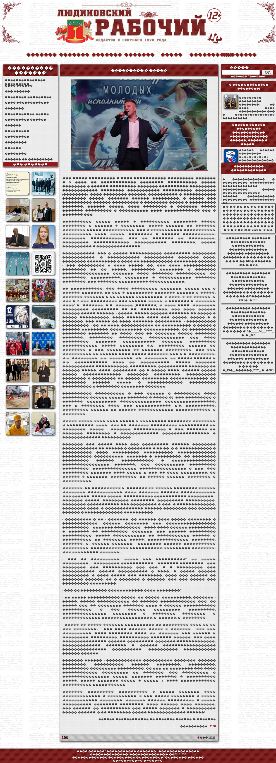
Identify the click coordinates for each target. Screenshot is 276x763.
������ (13, 125)
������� (41, 54)
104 (65, 737)
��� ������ (17, 91)
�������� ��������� (28, 97)
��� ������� (30, 164)
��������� (17, 131)
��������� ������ (25, 119)
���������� (204, 54)
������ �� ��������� (29, 159)
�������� (237, 54)
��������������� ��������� (25, 80)
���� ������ (19, 85)
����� (171, 54)
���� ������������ (27, 102)
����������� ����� (27, 114)
